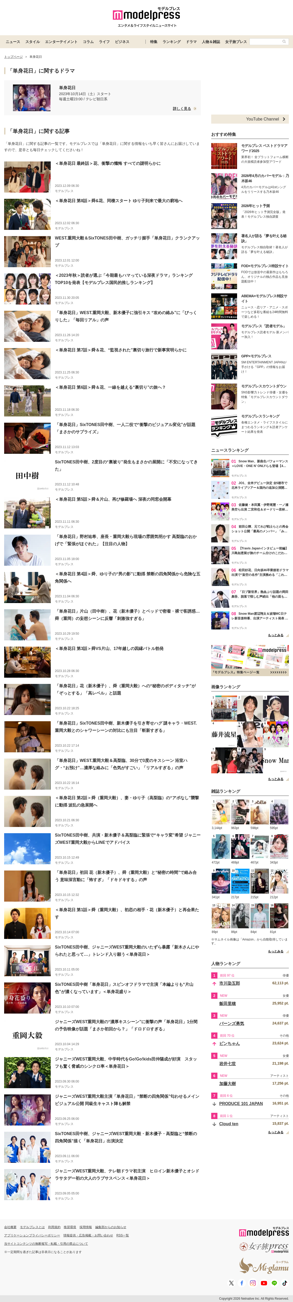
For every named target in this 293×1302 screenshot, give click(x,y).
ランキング (172, 42)
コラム (88, 42)
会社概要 (10, 1227)
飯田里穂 (227, 1003)
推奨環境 (70, 1227)
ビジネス (122, 42)
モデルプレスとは (32, 1227)
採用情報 (85, 1227)
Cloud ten (228, 1124)
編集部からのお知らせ (110, 1227)
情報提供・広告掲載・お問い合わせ (88, 1235)
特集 (153, 42)
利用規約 (54, 1227)
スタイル (32, 42)
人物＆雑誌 (211, 42)
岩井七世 (227, 1064)
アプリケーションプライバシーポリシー (32, 1235)
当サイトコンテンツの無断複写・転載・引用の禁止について (46, 1244)
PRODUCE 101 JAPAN (241, 1103)
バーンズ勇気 (231, 1023)
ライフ (104, 42)
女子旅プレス (236, 42)
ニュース (13, 42)
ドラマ (191, 42)
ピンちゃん (229, 1043)
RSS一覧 (122, 1235)
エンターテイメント (61, 42)
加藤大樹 (227, 1083)
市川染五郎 (229, 983)
